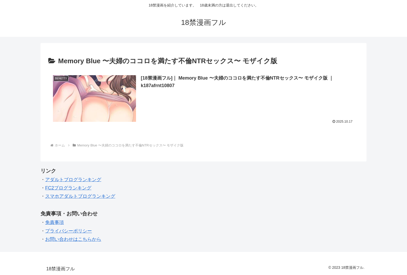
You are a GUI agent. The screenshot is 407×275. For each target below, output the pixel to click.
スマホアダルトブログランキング (80, 196)
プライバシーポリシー (68, 231)
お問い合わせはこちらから (73, 239)
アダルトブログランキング (73, 179)
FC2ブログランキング (68, 188)
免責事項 (54, 222)
